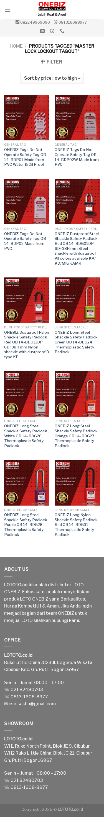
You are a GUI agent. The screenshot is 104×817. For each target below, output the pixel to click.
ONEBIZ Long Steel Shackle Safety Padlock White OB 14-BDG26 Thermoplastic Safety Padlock (25, 436)
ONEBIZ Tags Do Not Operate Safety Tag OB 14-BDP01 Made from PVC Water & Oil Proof (25, 157)
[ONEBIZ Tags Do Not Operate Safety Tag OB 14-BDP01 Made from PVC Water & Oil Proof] (26, 117)
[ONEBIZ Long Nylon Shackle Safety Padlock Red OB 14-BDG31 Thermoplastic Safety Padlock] (77, 483)
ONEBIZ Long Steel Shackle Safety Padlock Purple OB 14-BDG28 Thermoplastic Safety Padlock (25, 525)
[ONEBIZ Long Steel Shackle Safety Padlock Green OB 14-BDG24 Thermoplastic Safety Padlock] (77, 300)
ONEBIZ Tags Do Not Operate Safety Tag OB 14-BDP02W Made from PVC (77, 157)
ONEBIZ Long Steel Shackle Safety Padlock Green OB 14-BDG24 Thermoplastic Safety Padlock (76, 342)
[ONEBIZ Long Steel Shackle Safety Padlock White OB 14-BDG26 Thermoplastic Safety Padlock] (26, 394)
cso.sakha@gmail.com (32, 703)
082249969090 (35, 22)
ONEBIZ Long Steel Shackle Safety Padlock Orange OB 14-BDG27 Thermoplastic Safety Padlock (76, 436)
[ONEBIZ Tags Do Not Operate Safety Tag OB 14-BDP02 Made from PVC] (26, 201)
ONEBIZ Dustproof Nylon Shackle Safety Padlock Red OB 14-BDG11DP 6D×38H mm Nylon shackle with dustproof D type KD (26, 344)
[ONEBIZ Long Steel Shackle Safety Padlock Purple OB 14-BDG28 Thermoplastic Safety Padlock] (26, 483)
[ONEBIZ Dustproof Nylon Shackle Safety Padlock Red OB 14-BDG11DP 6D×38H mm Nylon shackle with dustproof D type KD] (26, 300)
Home (16, 46)
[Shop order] (52, 78)
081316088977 (73, 22)
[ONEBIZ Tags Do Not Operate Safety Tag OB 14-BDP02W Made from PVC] (77, 117)
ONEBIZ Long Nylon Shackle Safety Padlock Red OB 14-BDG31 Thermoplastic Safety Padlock (76, 525)
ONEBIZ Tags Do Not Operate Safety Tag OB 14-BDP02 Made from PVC (25, 241)
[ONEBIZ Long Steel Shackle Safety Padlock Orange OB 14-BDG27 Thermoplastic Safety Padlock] (77, 394)
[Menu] (7, 9)
